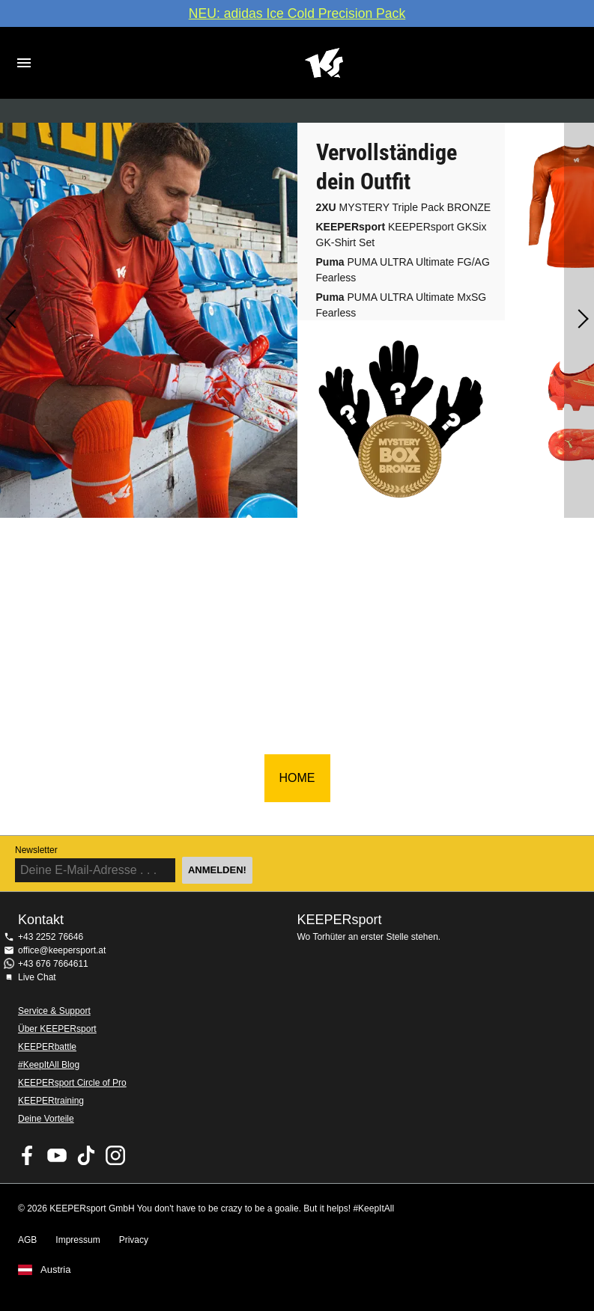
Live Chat (37, 977)
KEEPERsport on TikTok (86, 1155)
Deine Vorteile (46, 1118)
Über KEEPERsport (57, 1029)
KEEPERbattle (47, 1047)
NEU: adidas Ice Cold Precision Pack (297, 13)
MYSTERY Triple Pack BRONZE (403, 207)
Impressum (77, 1240)
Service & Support (54, 1011)
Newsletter (36, 850)
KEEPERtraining (51, 1100)
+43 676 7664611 (53, 964)
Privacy (133, 1240)
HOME (297, 777)
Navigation (24, 63)
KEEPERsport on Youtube (57, 1155)
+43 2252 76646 (50, 937)
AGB (27, 1240)
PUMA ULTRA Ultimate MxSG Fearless (401, 305)
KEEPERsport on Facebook (27, 1155)
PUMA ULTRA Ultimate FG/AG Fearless (403, 270)
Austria (55, 1270)
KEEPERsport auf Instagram (115, 1155)
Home (324, 63)
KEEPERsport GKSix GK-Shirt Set (401, 234)
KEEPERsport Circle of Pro (72, 1083)
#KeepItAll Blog (48, 1065)
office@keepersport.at (62, 950)
